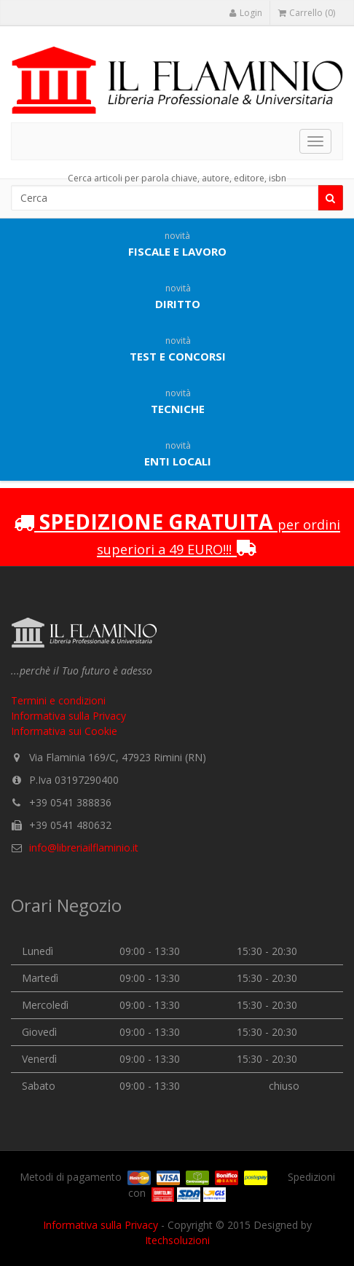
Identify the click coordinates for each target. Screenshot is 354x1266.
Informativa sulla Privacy (68, 716)
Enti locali (177, 453)
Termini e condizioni (58, 700)
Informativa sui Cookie (64, 731)
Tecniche (178, 401)
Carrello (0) (306, 13)
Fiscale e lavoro (177, 244)
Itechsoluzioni (177, 1240)
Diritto (177, 296)
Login (245, 13)
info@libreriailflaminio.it (83, 847)
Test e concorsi (178, 348)
